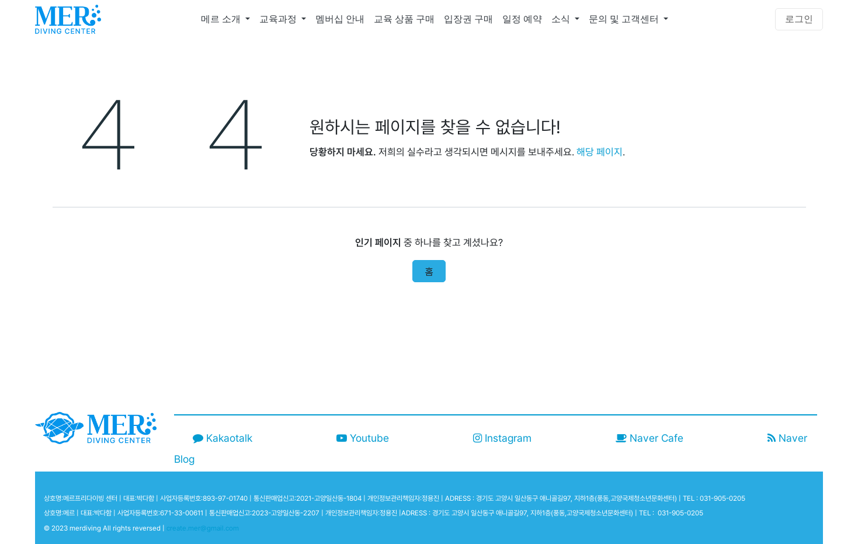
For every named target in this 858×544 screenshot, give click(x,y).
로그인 (799, 19)
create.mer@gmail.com (202, 528)
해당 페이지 (599, 152)
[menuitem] (225, 19)
